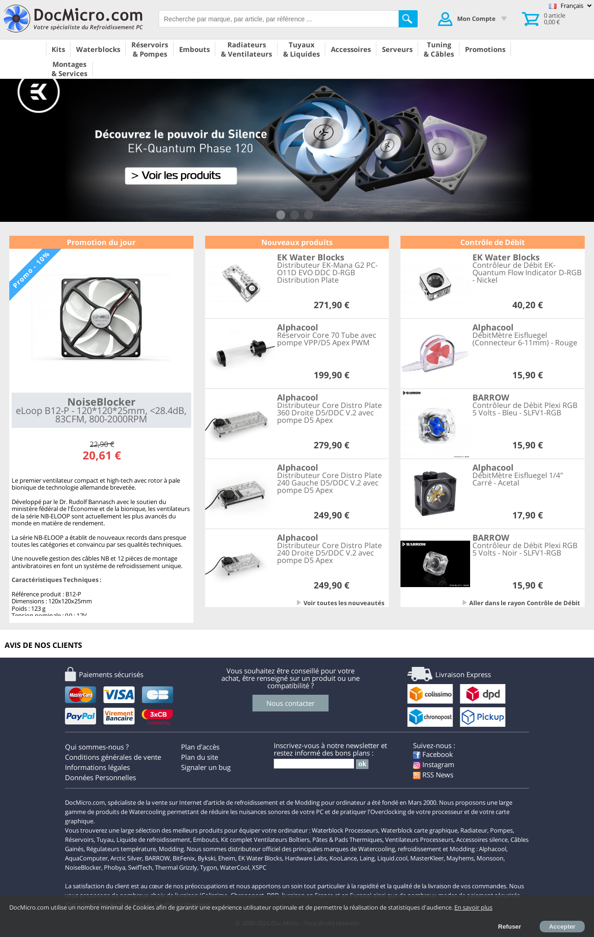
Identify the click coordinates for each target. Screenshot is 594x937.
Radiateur (473, 830)
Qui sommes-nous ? (97, 746)
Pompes (501, 830)
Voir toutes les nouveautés (343, 603)
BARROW (157, 858)
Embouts (205, 839)
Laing (367, 858)
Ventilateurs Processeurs (419, 839)
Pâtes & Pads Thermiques (347, 839)
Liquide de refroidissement (153, 839)
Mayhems (460, 858)
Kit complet (236, 839)
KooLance (343, 858)
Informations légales (97, 767)
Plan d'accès (200, 746)
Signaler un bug (206, 767)
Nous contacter (290, 703)
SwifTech (140, 867)
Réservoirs (79, 839)
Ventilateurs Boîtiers (282, 839)
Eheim (226, 858)
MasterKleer (427, 858)
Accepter (562, 926)
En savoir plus (473, 907)
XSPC (259, 867)
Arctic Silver (126, 858)
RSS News (433, 774)
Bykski (206, 858)
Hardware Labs (306, 858)
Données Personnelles (100, 777)
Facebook (433, 754)
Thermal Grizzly (176, 867)
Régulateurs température (121, 849)
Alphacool (492, 849)
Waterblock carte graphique (419, 830)
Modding (171, 849)
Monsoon (490, 858)
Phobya (114, 867)
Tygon (208, 867)
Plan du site (199, 757)
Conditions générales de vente (113, 757)
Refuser (509, 926)
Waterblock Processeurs (345, 830)
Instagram (433, 764)
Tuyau (105, 839)
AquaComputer (86, 858)
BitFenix (184, 858)
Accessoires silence (482, 839)
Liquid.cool (392, 858)
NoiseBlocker (83, 867)
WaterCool (234, 867)
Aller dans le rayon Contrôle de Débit (524, 603)
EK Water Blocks (260, 858)
